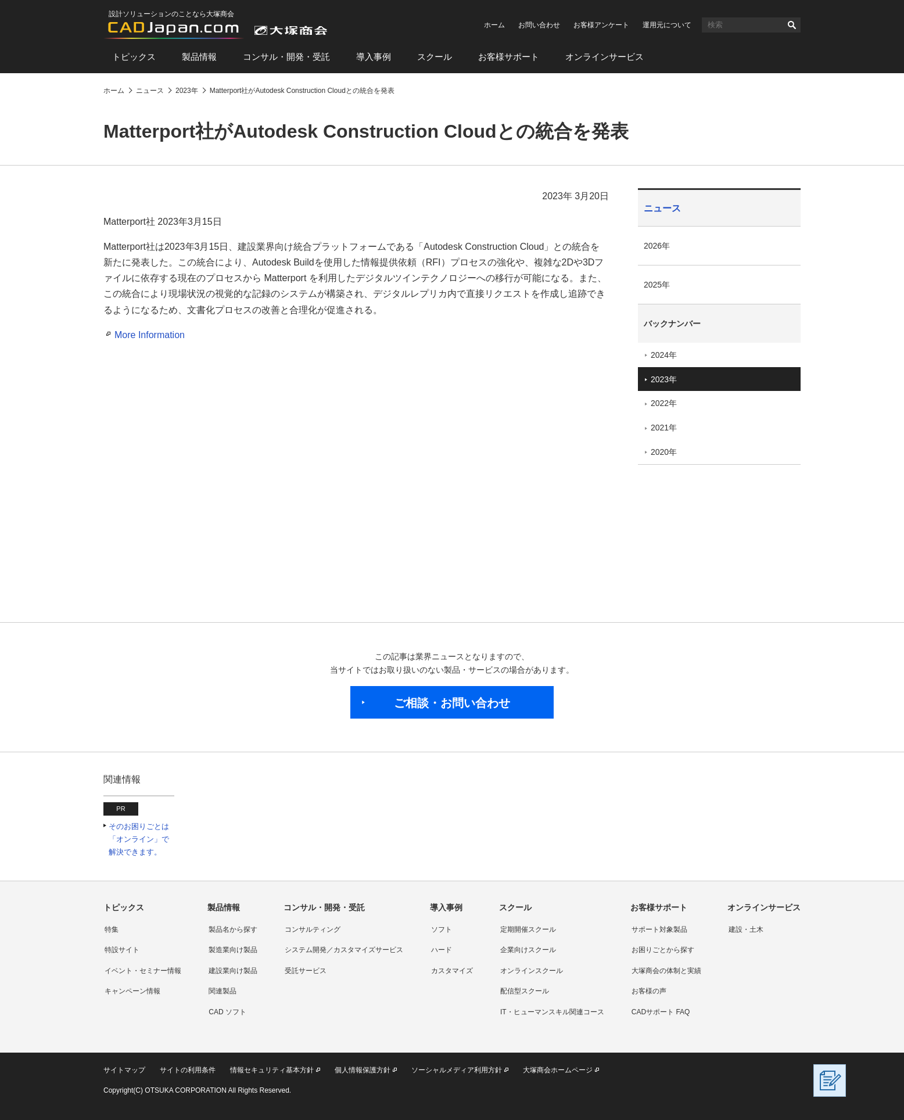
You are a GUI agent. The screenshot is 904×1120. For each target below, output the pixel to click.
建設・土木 (746, 929)
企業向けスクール (528, 950)
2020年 (664, 452)
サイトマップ (124, 1070)
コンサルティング (312, 929)
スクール (434, 57)
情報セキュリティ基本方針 (272, 1070)
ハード (441, 950)
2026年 (657, 245)
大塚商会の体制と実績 (666, 971)
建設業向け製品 (233, 971)
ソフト (441, 929)
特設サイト (122, 950)
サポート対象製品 (659, 929)
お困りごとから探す (663, 950)
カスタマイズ (452, 971)
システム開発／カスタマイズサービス (344, 950)
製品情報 (199, 57)
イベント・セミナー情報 (143, 971)
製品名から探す (233, 929)
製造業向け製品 (233, 950)
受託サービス (306, 971)
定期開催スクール (528, 929)
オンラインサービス (604, 57)
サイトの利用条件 (188, 1070)
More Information (149, 335)
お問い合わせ (539, 25)
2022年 (664, 403)
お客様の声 (649, 991)
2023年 (664, 379)
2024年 (664, 355)
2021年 (664, 427)
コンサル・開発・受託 (286, 57)
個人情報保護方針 (362, 1070)
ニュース (662, 208)
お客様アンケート (601, 25)
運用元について (667, 25)
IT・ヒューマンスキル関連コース (552, 1012)
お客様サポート (508, 57)
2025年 (657, 284)
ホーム (494, 25)
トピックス (134, 57)
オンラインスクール (531, 971)
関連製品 (222, 991)
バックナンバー (672, 323)
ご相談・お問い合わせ (452, 703)
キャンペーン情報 (132, 991)
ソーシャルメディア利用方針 (456, 1070)
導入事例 (373, 57)
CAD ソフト (227, 1012)
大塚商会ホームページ (558, 1070)
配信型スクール (524, 991)
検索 (792, 25)
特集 (112, 929)
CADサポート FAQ (661, 1012)
